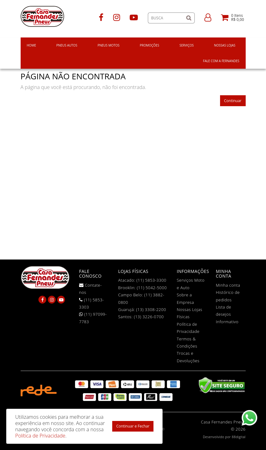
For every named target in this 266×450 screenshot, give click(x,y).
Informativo (227, 321)
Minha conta (228, 285)
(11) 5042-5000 (152, 287)
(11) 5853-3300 (151, 280)
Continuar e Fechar (132, 426)
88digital (239, 437)
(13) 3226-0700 (149, 316)
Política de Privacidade (40, 435)
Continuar (233, 100)
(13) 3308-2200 (151, 309)
